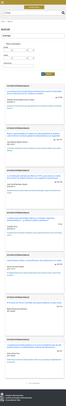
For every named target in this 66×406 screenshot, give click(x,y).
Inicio (3, 21)
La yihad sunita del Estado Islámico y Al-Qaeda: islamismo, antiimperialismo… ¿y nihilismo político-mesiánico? (31, 219)
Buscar (63, 12)
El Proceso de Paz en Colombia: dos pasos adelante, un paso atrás (34, 303)
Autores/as (8, 63)
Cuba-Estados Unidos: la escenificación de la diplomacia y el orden (34, 260)
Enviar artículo (34, 7)
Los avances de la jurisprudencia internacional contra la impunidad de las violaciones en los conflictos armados (34, 92)
